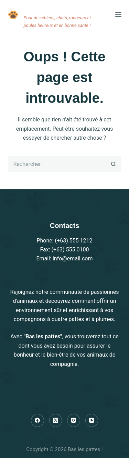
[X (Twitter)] (55, 420)
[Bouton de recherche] (113, 164)
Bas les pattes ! (53, 6)
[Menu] (118, 14)
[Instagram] (73, 420)
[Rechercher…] (57, 164)
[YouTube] (91, 420)
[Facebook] (37, 420)
